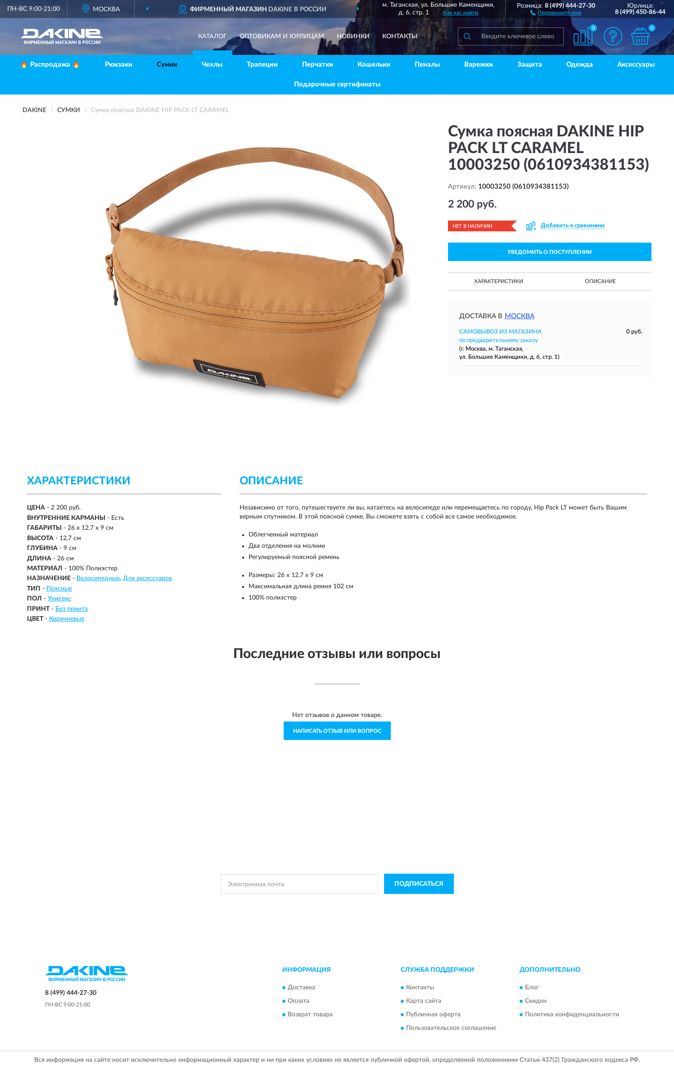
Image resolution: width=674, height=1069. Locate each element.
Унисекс (59, 598)
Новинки (353, 36)
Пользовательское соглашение (451, 1028)
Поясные (59, 589)
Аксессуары (636, 64)
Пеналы (427, 64)
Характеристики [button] (498, 281)
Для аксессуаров (147, 578)
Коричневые (66, 619)
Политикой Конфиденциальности (337, 904)
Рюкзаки (118, 64)
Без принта (71, 609)
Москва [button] (519, 316)
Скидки (536, 1001)
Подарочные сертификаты (337, 84)
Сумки (167, 64)
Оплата (298, 1001)
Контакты (399, 36)
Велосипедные (98, 578)
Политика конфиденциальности (572, 1014)
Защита (529, 64)
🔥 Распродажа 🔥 (50, 64)
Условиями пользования (416, 904)
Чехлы (212, 64)
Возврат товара (310, 1014)
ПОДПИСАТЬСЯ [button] (418, 884)
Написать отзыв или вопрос (337, 731)
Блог (532, 987)
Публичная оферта (433, 1014)
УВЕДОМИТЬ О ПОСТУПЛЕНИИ (549, 252)
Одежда (579, 64)
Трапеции (262, 64)
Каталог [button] (212, 36)
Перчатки (317, 64)
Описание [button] (600, 281)
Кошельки (373, 64)
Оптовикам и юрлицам (282, 36)
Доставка (301, 987)
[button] (555, 12)
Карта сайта (423, 1001)
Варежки (478, 64)
